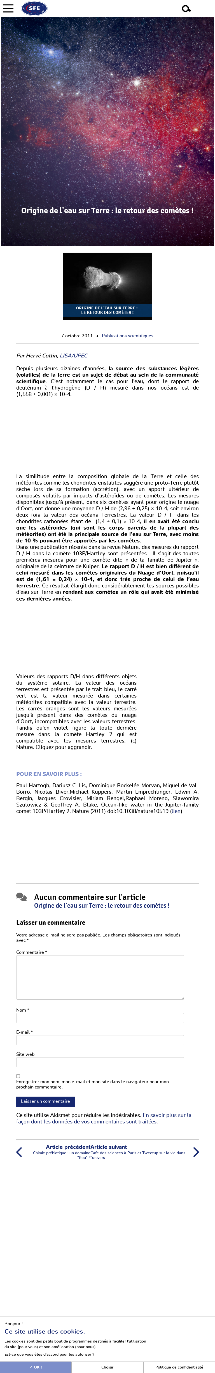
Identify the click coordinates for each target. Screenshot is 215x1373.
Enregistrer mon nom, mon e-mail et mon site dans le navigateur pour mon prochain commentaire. (92, 1084)
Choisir (107, 1367)
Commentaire (31, 952)
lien (176, 811)
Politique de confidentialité (179, 1367)
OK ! (35, 1367)
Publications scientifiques (127, 336)
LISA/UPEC (73, 356)
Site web (25, 1054)
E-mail (24, 1032)
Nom (22, 1010)
